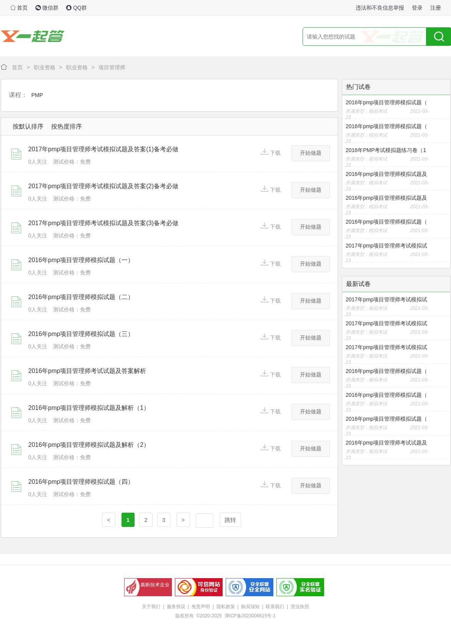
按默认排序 (28, 126)
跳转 (230, 520)
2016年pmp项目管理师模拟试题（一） (81, 260)
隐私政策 (225, 606)
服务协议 (176, 606)
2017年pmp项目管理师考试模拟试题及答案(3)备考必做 (103, 223)
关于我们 (151, 606)
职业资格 (44, 67)
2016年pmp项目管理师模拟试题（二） (81, 297)
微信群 (46, 8)
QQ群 (76, 8)
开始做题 (310, 153)
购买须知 (250, 606)
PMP (37, 95)
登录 (417, 8)
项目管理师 (111, 67)
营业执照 (300, 606)
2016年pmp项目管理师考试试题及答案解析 (87, 371)
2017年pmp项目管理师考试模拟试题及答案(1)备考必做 (103, 149)
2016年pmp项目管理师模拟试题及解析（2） (89, 444)
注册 (435, 8)
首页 (19, 8)
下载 (271, 152)
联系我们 (275, 606)
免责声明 (200, 606)
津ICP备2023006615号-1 (250, 616)
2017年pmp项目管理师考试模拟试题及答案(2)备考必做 (103, 186)
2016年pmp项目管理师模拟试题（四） (81, 481)
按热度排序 (66, 126)
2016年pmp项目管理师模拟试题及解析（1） (89, 408)
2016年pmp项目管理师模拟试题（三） (81, 334)
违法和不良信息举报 (380, 8)
